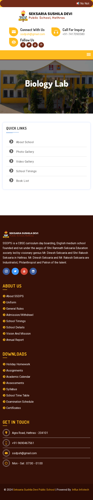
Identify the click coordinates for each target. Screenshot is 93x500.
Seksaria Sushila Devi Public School (34, 489)
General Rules (13, 308)
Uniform (9, 302)
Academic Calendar (16, 376)
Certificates (12, 408)
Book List (18, 180)
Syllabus (10, 389)
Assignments (13, 370)
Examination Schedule (18, 401)
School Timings (22, 170)
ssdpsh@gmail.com (32, 34)
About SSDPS (13, 296)
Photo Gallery (21, 151)
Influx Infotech (80, 489)
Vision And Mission (17, 333)
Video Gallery (21, 161)
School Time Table (16, 395)
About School (21, 141)
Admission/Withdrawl (18, 315)
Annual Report (13, 340)
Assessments (13, 383)
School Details (14, 327)
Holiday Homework (16, 364)
